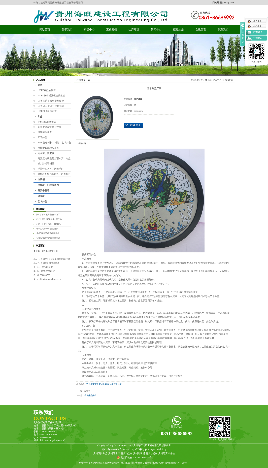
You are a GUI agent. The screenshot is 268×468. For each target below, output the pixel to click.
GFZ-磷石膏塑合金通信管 (51, 106)
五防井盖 (42, 137)
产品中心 (89, 29)
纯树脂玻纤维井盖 (47, 122)
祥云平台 (139, 449)
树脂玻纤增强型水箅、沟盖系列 (54, 174)
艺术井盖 (42, 201)
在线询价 (133, 125)
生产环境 (133, 29)
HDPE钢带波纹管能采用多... (48, 233)
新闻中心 (156, 29)
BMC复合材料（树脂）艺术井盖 (54, 142)
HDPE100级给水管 (47, 111)
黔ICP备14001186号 (112, 449)
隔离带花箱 (43, 190)
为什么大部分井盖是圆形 (47, 228)
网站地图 (217, 2)
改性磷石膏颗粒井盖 (48, 148)
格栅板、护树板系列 (48, 185)
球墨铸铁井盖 (45, 132)
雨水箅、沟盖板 (46, 153)
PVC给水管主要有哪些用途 (48, 238)
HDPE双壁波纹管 (47, 90)
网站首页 (44, 29)
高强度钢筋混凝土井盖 (49, 127)
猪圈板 (41, 196)
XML (231, 2)
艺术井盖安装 (92, 384)
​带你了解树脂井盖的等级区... (48, 214)
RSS (225, 2)
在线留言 (200, 29)
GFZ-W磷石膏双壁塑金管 (51, 100)
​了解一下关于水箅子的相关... (48, 224)
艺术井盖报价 (90, 395)
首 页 (207, 80)
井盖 (40, 116)
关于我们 (67, 29)
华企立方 (161, 449)
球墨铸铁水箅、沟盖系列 (50, 169)
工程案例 (111, 29)
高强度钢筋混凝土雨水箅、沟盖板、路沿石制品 (54, 161)
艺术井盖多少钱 (106, 384)
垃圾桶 (41, 179)
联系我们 (223, 29)
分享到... (257, 38)
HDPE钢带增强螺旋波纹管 (51, 95)
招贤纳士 (178, 29)
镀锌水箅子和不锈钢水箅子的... (49, 219)
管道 (40, 85)
